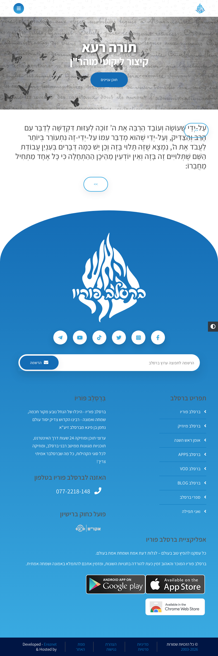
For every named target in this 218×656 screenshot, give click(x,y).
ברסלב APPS (192, 454)
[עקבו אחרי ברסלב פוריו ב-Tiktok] (99, 337)
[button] (213, 327)
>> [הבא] (96, 184)
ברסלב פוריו (193, 412)
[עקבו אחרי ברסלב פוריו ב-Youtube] (80, 337)
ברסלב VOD (193, 469)
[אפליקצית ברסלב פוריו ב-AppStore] (175, 584)
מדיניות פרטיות (142, 647)
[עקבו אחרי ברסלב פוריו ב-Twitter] (119, 337)
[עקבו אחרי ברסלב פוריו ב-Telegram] (60, 337)
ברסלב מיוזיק (192, 426)
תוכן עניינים (109, 79)
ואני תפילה (194, 511)
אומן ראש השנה (190, 440)
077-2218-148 (73, 491)
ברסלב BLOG (192, 483)
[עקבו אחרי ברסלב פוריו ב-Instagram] (138, 337)
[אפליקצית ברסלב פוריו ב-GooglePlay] (115, 584)
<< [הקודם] (196, 130)
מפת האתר (80, 647)
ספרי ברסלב (193, 497)
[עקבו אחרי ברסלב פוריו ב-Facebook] (158, 337)
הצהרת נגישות (110, 647)
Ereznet (50, 644)
